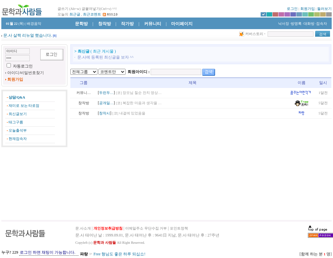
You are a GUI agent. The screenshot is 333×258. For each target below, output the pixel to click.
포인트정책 (179, 228)
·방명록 (296, 23)
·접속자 (321, 23)
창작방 (104, 23)
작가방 (127, 23)
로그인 (292, 9)
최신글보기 (18, 114)
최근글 (74, 14)
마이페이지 (182, 23)
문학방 (81, 23)
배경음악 (34, 23)
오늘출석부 (18, 130)
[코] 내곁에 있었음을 (128, 113)
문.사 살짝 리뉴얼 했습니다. (27, 35)
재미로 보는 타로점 (24, 106)
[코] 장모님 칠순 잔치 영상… (139, 93)
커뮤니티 (152, 23)
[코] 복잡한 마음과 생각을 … (139, 103)
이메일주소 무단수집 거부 (146, 228)
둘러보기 (324, 9)
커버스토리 (254, 34)
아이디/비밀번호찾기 (25, 72)
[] (54, 35)
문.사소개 (83, 228)
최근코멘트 (92, 14)
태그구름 (16, 122)
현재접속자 (18, 139)
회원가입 (307, 9)
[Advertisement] (34, 183)
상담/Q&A (17, 97)
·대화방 (308, 23)
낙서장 (283, 23)
